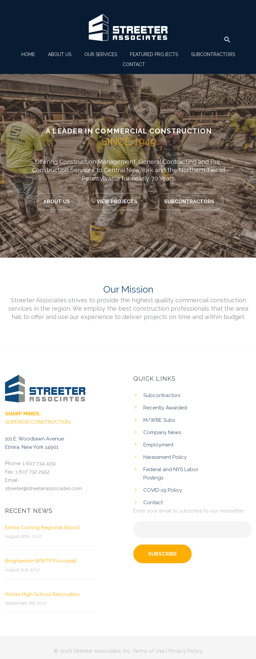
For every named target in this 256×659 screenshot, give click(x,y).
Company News (162, 432)
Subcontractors (213, 54)
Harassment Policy (165, 457)
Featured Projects (154, 54)
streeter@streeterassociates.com (43, 488)
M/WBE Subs (159, 420)
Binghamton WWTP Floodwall (41, 561)
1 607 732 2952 (32, 472)
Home (28, 54)
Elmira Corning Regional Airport (42, 528)
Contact (134, 64)
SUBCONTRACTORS (189, 202)
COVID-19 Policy (162, 490)
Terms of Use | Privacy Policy (168, 651)
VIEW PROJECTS (117, 202)
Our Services (100, 54)
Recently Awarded (165, 408)
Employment (158, 445)
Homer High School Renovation (42, 594)
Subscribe (162, 554)
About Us (59, 54)
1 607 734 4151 (39, 463)
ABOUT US (56, 202)
